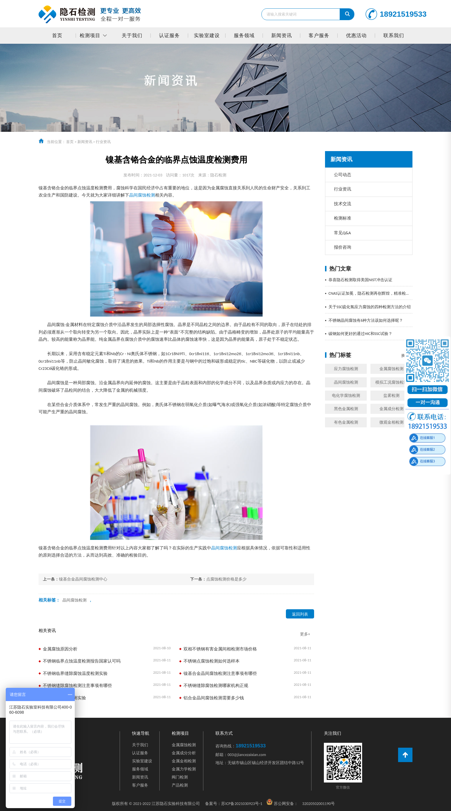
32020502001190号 (318, 803)
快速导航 (140, 733)
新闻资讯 (281, 36)
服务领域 (244, 36)
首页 (57, 36)
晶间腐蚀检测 (346, 382)
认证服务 (169, 36)
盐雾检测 (391, 395)
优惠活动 (356, 36)
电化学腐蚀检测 (346, 395)
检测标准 (342, 218)
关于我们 (132, 36)
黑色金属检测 (346, 408)
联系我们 (393, 36)
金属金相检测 (184, 761)
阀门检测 (180, 777)
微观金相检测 (391, 422)
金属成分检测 (391, 408)
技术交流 (342, 203)
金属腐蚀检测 (391, 368)
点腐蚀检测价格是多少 (226, 579)
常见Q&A (342, 232)
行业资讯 (103, 142)
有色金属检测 (346, 422)
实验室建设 (207, 36)
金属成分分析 (184, 753)
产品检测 (180, 785)
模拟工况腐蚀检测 (391, 382)
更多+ (305, 634)
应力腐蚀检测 (346, 368)
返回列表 (300, 614)
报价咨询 (342, 247)
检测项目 (90, 36)
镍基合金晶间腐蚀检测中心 (83, 579)
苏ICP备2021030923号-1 (233, 803)
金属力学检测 (184, 769)
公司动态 (342, 174)
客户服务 (319, 36)
